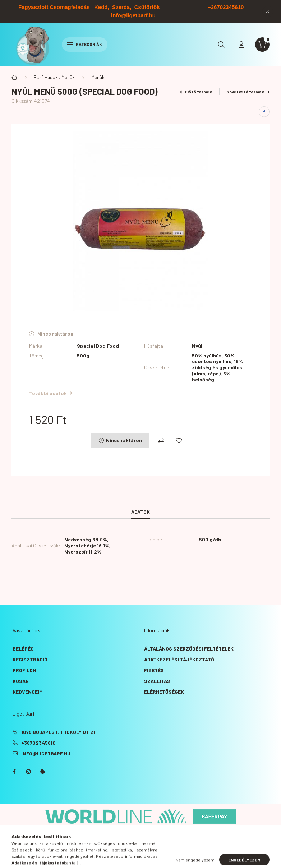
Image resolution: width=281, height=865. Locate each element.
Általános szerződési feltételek (189, 649)
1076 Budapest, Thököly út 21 (58, 732)
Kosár (21, 681)
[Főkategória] (14, 77)
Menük (98, 77)
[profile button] (241, 44)
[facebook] (264, 111)
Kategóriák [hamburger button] (84, 44)
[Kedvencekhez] (179, 440)
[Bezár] (267, 11)
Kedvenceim (28, 692)
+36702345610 (38, 743)
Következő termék (248, 91)
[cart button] (262, 44)
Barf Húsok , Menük (54, 77)
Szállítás (157, 681)
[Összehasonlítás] (161, 440)
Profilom (24, 670)
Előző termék (196, 91)
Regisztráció (30, 659)
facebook (14, 771)
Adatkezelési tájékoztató (179, 659)
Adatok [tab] (140, 512)
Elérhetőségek (164, 692)
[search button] (221, 44)
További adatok (50, 393)
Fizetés (154, 670)
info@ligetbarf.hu (45, 753)
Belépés (23, 649)
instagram (28, 771)
